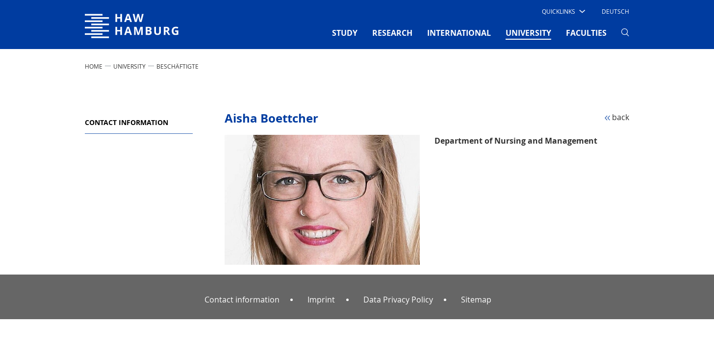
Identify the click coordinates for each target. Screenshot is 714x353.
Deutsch (615, 11)
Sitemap (476, 299)
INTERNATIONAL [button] (459, 32)
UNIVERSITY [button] (528, 32)
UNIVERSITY (129, 66)
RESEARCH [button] (392, 32)
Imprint (321, 299)
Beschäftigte (177, 66)
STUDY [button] (344, 32)
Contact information (126, 122)
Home (93, 66)
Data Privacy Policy (398, 299)
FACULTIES (586, 32)
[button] (563, 11)
